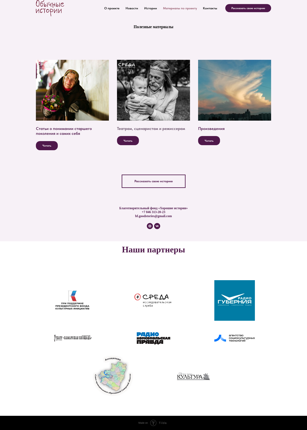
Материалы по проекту (180, 8)
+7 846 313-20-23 (153, 212)
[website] (150, 226)
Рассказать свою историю (248, 8)
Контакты (210, 8)
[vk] (157, 226)
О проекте (111, 8)
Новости (132, 8)
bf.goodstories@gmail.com (153, 216)
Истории (150, 8)
